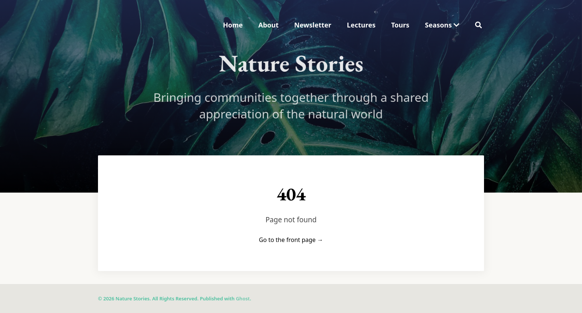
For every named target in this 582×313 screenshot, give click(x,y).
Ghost (242, 298)
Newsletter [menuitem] (312, 24)
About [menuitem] (268, 24)
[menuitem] (442, 25)
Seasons (442, 24)
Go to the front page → (291, 240)
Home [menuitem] (233, 24)
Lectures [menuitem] (361, 24)
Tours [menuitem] (400, 24)
